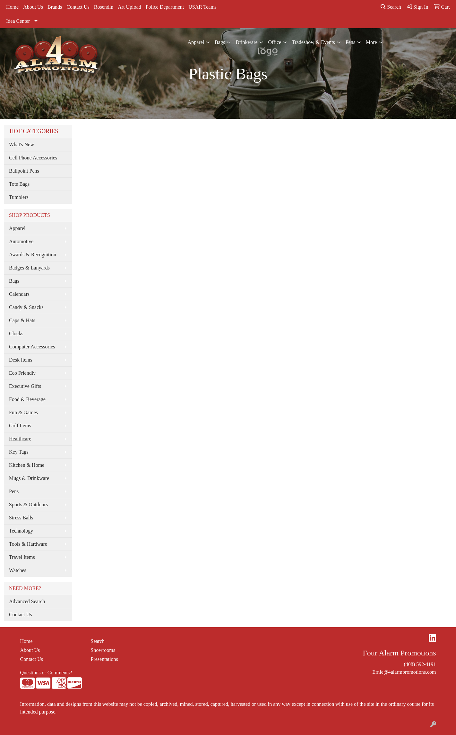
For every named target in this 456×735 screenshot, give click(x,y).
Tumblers (19, 197)
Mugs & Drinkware (29, 478)
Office (274, 42)
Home (12, 7)
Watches (17, 570)
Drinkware (246, 42)
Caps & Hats (22, 320)
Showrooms (103, 650)
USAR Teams (202, 7)
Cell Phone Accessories (33, 157)
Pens (350, 42)
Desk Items (20, 360)
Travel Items (22, 557)
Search (391, 7)
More (371, 42)
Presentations (104, 659)
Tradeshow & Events (313, 42)
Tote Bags (19, 184)
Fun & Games (23, 412)
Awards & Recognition (32, 254)
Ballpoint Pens (24, 171)
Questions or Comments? (46, 672)
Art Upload (129, 7)
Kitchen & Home (26, 465)
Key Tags (18, 452)
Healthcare (20, 438)
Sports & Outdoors (28, 504)
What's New (21, 144)
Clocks (16, 333)
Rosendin (103, 7)
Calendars (19, 294)
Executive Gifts (25, 386)
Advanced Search (27, 601)
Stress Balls (21, 517)
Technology (21, 531)
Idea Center (18, 21)
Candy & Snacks (26, 307)
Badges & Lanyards (29, 267)
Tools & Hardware (28, 544)
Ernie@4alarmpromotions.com (404, 672)
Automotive (21, 241)
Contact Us (78, 7)
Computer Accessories (32, 346)
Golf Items (20, 425)
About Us (33, 7)
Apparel (196, 42)
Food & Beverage (27, 399)
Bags (220, 42)
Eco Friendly (22, 373)
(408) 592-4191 (420, 664)
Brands (54, 7)
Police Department (165, 7)
